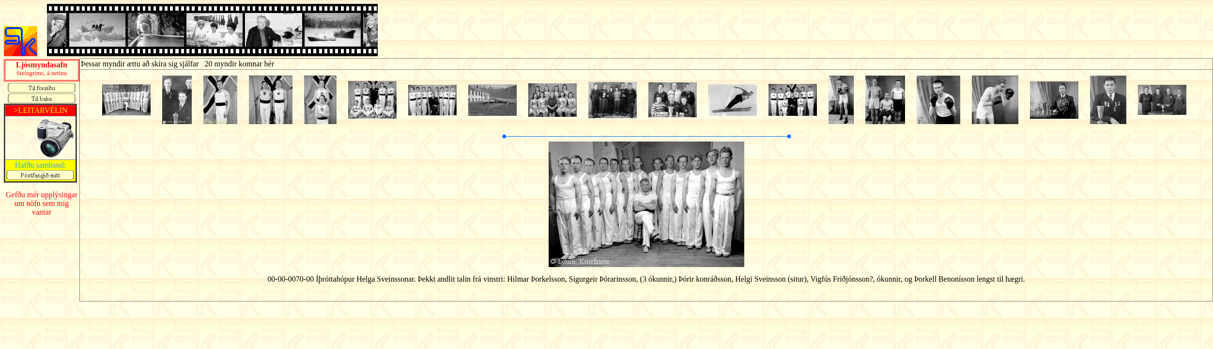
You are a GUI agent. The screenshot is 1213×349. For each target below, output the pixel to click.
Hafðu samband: (40, 165)
